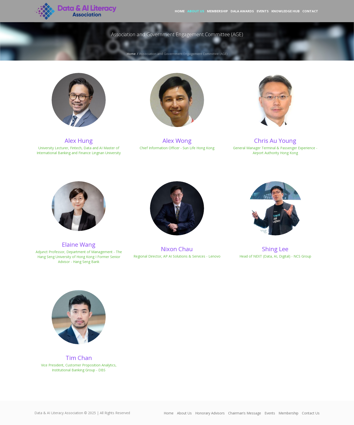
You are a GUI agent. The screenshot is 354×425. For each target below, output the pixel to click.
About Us (184, 413)
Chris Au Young (275, 140)
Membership (288, 413)
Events (270, 413)
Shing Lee (275, 249)
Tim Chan (79, 358)
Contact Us (311, 413)
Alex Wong (177, 140)
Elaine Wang (78, 244)
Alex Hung (79, 140)
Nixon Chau (177, 249)
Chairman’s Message (244, 413)
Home (131, 53)
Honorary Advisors (210, 413)
